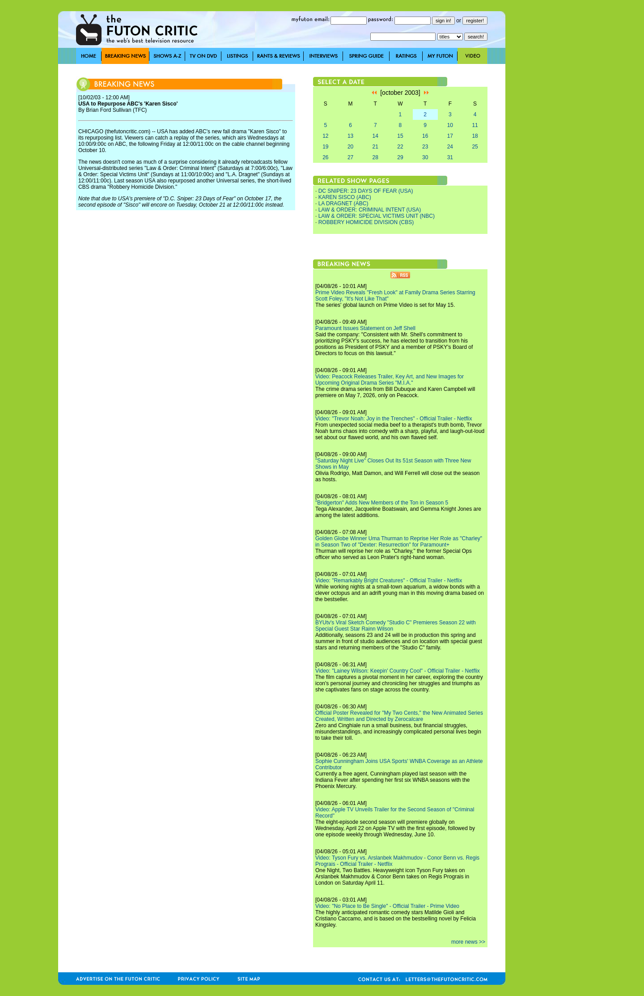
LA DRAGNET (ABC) (343, 203)
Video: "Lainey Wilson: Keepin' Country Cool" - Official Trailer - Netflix (397, 671)
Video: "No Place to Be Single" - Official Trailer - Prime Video (387, 906)
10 (450, 125)
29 (400, 157)
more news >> (468, 942)
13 (350, 136)
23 (425, 147)
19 (325, 147)
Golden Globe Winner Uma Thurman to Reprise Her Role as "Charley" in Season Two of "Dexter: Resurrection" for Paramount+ (398, 541)
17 (450, 136)
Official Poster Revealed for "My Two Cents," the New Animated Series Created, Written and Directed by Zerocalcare (399, 716)
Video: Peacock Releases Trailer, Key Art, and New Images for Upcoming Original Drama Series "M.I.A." (389, 379)
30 (425, 157)
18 (475, 136)
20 (350, 147)
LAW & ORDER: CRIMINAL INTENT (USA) (369, 210)
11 (475, 125)
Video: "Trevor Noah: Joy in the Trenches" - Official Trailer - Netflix (393, 418)
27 (350, 157)
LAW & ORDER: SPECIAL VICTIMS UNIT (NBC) (376, 216)
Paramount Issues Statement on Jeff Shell (365, 328)
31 (450, 157)
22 (400, 147)
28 (375, 157)
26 (325, 157)
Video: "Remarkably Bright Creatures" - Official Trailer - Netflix (388, 580)
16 (425, 136)
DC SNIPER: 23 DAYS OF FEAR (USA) (365, 191)
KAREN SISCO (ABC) (344, 197)
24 (450, 147)
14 (375, 136)
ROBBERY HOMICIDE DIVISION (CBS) (366, 222)
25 (475, 147)
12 (325, 136)
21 (375, 147)
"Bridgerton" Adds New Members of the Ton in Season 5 (381, 503)
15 (400, 136)
